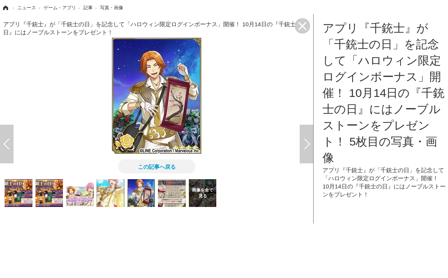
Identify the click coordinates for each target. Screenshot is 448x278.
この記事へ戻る (157, 166)
